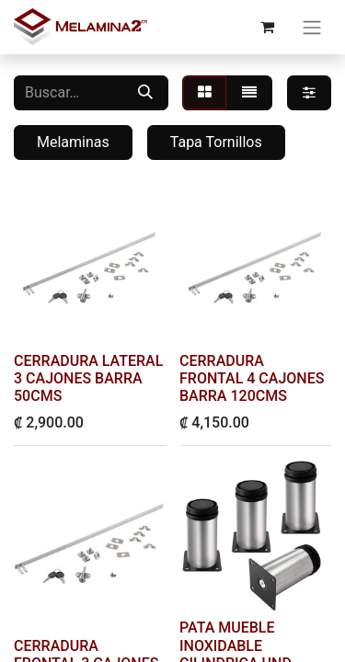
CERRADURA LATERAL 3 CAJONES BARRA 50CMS (88, 378)
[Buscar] (145, 92)
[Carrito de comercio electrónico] (266, 26)
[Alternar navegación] (312, 27)
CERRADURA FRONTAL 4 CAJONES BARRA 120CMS (251, 378)
